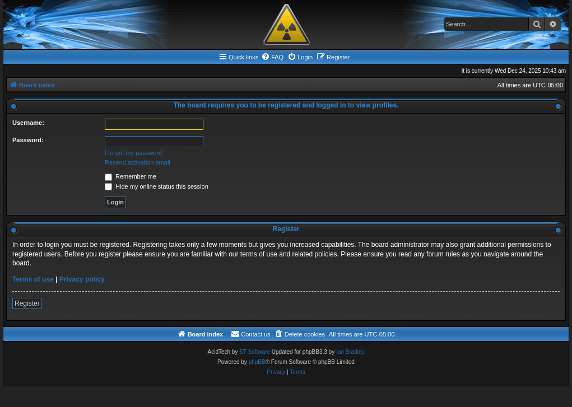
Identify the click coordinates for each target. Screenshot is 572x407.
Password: (28, 140)
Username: (28, 122)
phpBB (257, 362)
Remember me (130, 176)
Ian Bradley (350, 352)
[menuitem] (272, 57)
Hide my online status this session (156, 186)
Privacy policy (82, 279)
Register (27, 303)
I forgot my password (133, 152)
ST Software (254, 352)
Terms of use (33, 279)
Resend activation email (137, 162)
